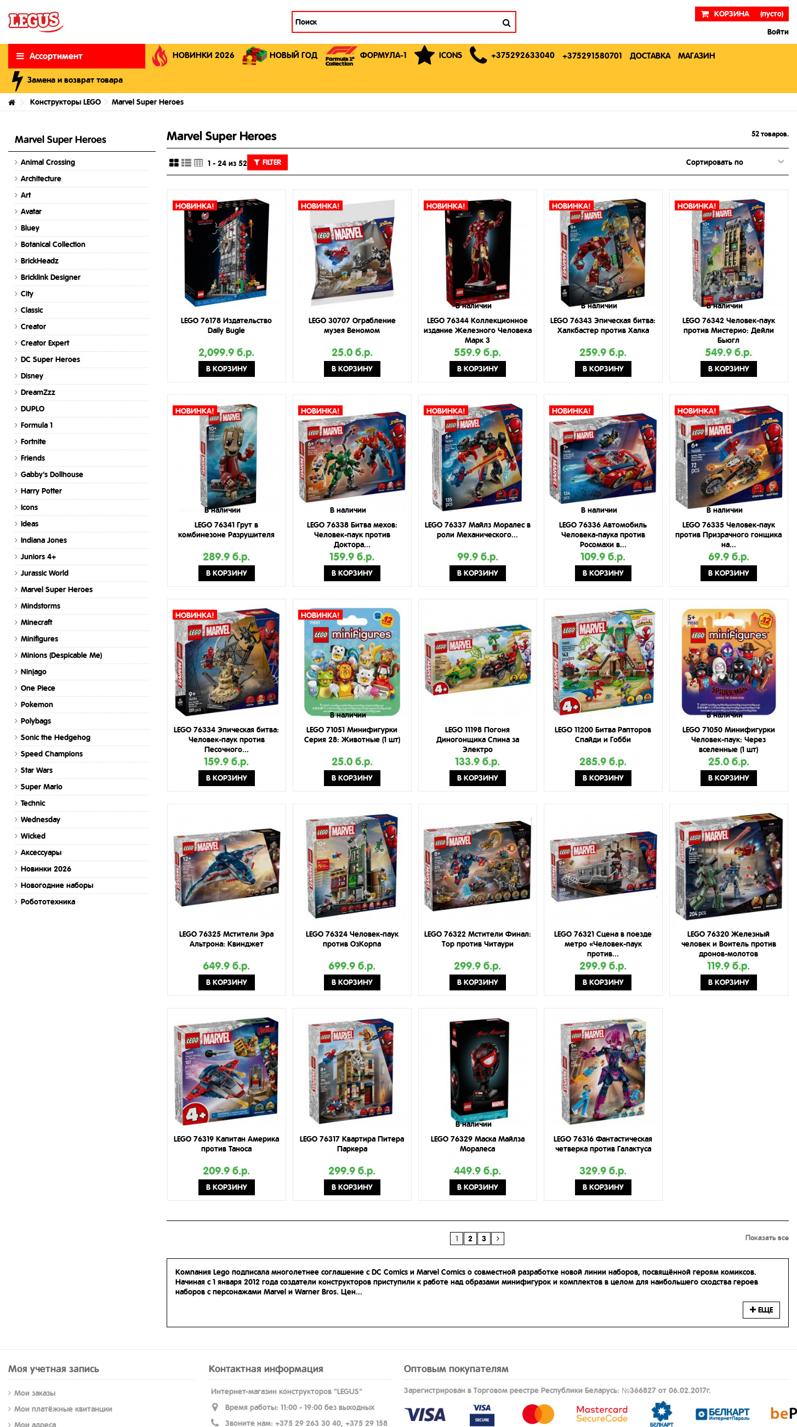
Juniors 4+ (38, 556)
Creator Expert (45, 343)
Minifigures (39, 638)
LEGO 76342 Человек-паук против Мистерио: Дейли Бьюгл (728, 330)
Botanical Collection (53, 244)
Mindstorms (40, 605)
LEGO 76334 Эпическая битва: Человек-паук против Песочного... (226, 739)
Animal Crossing (48, 162)
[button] (512, 56)
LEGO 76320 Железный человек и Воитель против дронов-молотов (728, 944)
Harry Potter (41, 490)
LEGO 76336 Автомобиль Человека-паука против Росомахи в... (603, 534)
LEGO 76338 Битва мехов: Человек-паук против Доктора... (352, 534)
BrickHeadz (40, 260)
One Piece (38, 688)
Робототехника (48, 901)
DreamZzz (38, 392)
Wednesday (40, 819)
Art (26, 195)
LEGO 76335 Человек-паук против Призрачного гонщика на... (728, 534)
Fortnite (33, 441)
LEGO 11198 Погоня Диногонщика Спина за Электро (477, 739)
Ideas (29, 523)
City (27, 293)
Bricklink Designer (51, 277)
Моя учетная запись (53, 1368)
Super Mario (41, 786)
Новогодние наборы (57, 885)
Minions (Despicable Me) (61, 655)
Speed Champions (52, 753)
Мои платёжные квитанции (63, 1409)
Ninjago (34, 671)
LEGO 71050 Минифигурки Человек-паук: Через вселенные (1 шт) (728, 739)
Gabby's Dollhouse (52, 474)
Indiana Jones (44, 540)
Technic (33, 803)
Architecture (41, 178)
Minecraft (36, 622)
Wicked (33, 836)
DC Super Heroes (50, 359)
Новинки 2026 (46, 868)
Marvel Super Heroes (57, 589)
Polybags (36, 721)
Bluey (30, 227)
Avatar (31, 211)
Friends (33, 458)
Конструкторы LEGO (65, 102)
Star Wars (37, 770)
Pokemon (37, 704)
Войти (777, 31)
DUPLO (32, 408)
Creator (33, 326)
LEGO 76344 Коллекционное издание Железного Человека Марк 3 (478, 330)
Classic (32, 310)
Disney (32, 375)
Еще (761, 1309)
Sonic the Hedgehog (55, 737)
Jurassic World (45, 573)
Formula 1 (37, 425)
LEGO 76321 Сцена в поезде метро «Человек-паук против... (603, 944)
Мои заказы (34, 1393)
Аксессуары (41, 852)
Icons (29, 507)
